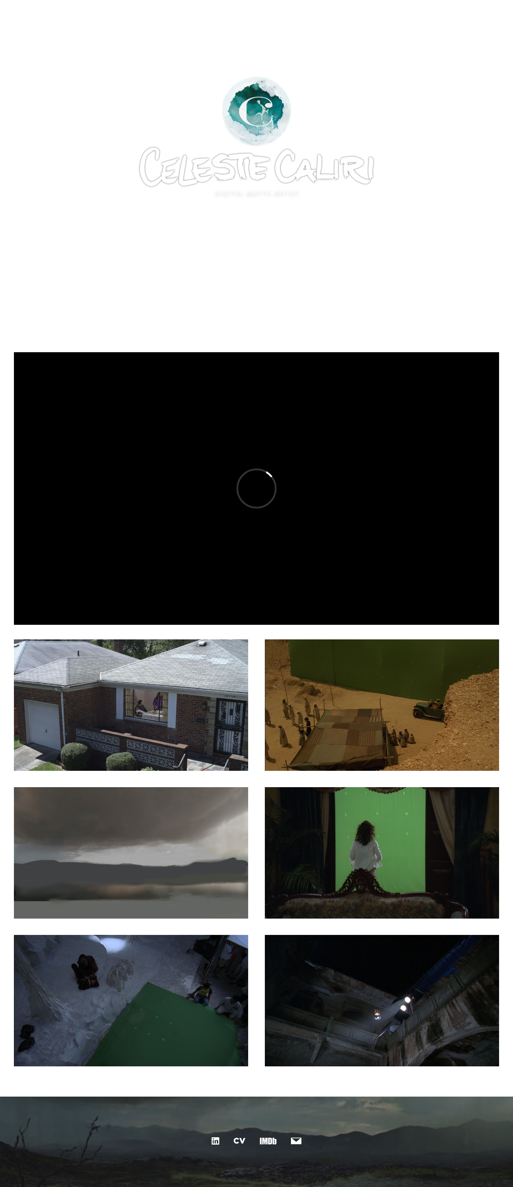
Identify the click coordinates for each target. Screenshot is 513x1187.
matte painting (218, 9)
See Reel (257, 255)
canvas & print (269, 9)
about (307, 9)
